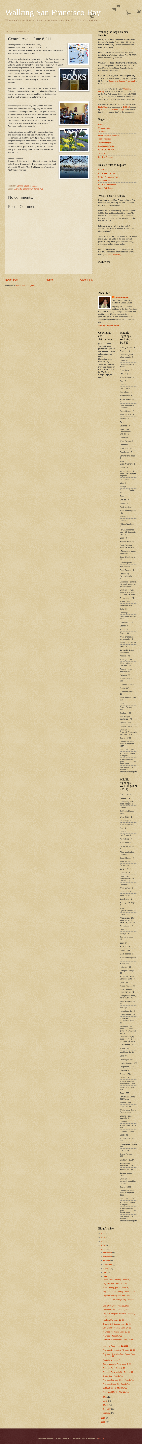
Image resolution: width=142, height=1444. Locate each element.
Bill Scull (126, 107)
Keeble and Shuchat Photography (122, 81)
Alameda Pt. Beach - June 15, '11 (116, 1332)
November (107, 1256)
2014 (103, 1237)
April (105, 1401)
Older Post (86, 279)
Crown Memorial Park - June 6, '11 (117, 1364)
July (105, 1272)
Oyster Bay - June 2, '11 (113, 1376)
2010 (103, 1418)
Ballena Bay (27, 189)
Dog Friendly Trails (106, 146)
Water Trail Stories (105, 188)
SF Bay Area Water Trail (108, 177)
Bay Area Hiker (104, 181)
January (106, 1413)
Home (49, 279)
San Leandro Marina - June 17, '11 (117, 1328)
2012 (103, 1245)
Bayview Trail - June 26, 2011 (115, 1284)
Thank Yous (103, 153)
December (107, 1252)
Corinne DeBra (121, 297)
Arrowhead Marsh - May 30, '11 (116, 1392)
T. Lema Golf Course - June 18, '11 (117, 1324)
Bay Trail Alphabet (105, 157)
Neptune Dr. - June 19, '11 (113, 1320)
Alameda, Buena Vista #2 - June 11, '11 (119, 1350)
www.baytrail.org (114, 254)
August (106, 1268)
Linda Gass (103, 107)
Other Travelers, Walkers (108, 135)
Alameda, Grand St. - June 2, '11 (116, 1384)
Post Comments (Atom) (26, 285)
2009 (103, 1422)
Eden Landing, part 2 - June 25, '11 (117, 1288)
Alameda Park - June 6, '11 (114, 1368)
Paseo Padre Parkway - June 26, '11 (118, 1280)
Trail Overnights (104, 142)
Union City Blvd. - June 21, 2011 (116, 1306)
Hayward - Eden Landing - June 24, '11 (119, 1292)
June (105, 1276)
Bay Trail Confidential (107, 184)
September (108, 1264)
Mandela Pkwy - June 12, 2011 (115, 1346)
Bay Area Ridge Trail (106, 173)
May (105, 1397)
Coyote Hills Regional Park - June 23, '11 (119, 1296)
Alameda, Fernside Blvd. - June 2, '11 (118, 1380)
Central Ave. (38, 189)
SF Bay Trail (103, 170)
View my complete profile (108, 325)
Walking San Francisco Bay (53, 12)
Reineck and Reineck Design (112, 109)
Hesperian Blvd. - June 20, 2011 (116, 1310)
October (106, 1260)
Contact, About (104, 128)
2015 (103, 1233)
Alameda (18, 189)
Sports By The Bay (106, 150)
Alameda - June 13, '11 (112, 1336)
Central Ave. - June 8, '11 (113, 1360)
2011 (103, 1249)
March (106, 1405)
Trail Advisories (104, 139)
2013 (103, 1241)
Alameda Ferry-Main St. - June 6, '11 (118, 1372)
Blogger (101, 1438)
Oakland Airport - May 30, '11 (115, 1388)
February (107, 1409)
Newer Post (11, 279)
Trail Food (102, 131)
